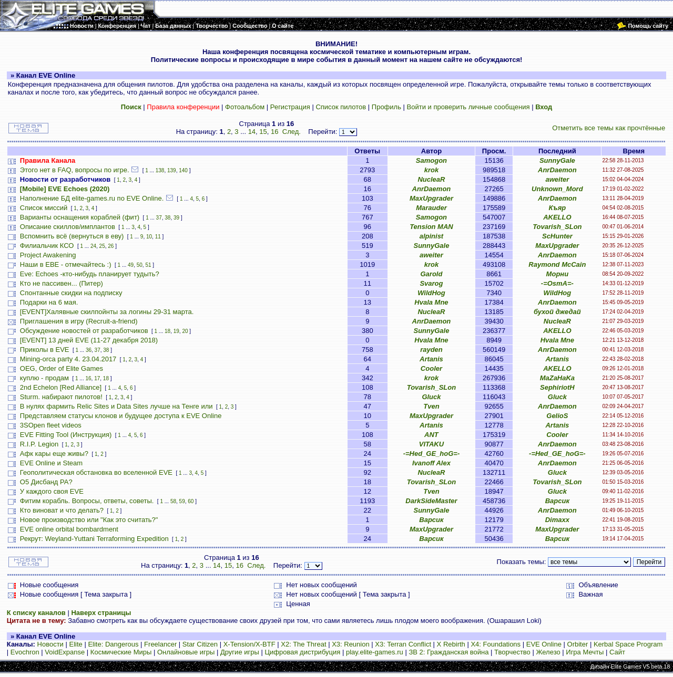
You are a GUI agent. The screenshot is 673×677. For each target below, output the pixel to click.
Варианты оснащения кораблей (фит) (79, 217)
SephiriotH (557, 387)
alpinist (432, 236)
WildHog (431, 293)
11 (158, 236)
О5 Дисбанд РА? (46, 482)
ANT (431, 435)
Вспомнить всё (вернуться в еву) (72, 236)
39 (176, 218)
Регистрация (290, 107)
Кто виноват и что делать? (62, 510)
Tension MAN (431, 227)
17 (97, 378)
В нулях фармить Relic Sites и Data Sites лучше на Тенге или (117, 406)
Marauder (431, 208)
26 (111, 246)
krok (431, 170)
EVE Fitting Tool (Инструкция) (66, 435)
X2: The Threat (303, 644)
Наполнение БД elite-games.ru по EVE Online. (92, 198)
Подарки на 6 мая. (49, 302)
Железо (548, 652)
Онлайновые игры (186, 652)
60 (190, 501)
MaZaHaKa (557, 378)
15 (263, 132)
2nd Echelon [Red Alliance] (60, 387)
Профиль (386, 107)
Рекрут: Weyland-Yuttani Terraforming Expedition (94, 539)
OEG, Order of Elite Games (61, 368)
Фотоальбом (244, 107)
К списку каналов (36, 613)
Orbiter (577, 644)
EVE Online (544, 644)
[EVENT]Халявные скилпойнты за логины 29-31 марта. (107, 312)
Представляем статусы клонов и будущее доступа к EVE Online (121, 416)
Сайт (617, 652)
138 (160, 170)
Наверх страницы (101, 613)
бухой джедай (557, 312)
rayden (431, 349)
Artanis (431, 359)
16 (274, 132)
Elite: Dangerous (113, 644)
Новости (50, 644)
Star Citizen (200, 644)
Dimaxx (557, 520)
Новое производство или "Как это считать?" (89, 520)
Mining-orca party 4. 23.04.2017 (68, 359)
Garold (431, 274)
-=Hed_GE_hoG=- (431, 453)
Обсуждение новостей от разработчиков (84, 331)
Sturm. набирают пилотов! (61, 397)
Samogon (431, 160)
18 (167, 331)
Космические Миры (120, 652)
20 (185, 331)
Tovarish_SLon (557, 227)
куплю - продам (44, 378)
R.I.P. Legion (39, 444)
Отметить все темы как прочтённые (608, 128)
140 (183, 170)
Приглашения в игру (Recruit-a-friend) (79, 321)
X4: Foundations (496, 644)
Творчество (512, 652)
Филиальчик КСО (47, 245)
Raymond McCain (557, 264)
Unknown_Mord (557, 189)
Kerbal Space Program (628, 644)
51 (148, 265)
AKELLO (557, 217)
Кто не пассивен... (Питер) (61, 283)
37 (159, 218)
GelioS (557, 416)
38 (167, 218)
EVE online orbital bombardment (69, 529)
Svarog (431, 283)
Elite (75, 644)
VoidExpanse (65, 652)
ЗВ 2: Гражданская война (448, 652)
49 (131, 265)
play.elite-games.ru (374, 652)
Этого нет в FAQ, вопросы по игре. (74, 170)
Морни (557, 274)
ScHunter (557, 236)
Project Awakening (48, 255)
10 (149, 236)
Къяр (557, 208)
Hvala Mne (431, 302)
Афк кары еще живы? (54, 453)
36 (88, 350)
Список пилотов (340, 107)
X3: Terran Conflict (403, 644)
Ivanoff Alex (431, 463)
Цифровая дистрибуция (302, 652)
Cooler (431, 368)
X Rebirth (451, 644)
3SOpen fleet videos (50, 425)
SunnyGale (557, 160)
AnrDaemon (557, 170)
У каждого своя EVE (52, 491)
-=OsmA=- (557, 283)
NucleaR (431, 179)
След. (291, 132)
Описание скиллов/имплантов (67, 227)
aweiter (557, 179)
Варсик (557, 501)
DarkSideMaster (431, 501)
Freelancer (160, 644)
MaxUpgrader (431, 198)
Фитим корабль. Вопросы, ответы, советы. (87, 501)
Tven (431, 406)
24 (93, 246)
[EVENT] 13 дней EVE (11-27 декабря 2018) (89, 340)
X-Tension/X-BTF (249, 644)
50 (139, 265)
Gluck (431, 397)
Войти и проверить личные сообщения (468, 107)
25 (102, 246)
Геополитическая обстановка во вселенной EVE (96, 472)
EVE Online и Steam (51, 463)
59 (182, 501)
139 (171, 170)
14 (252, 132)
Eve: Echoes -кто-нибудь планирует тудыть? (89, 274)
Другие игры (239, 652)
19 (176, 331)
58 (173, 501)
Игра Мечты (585, 652)
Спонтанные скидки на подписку (71, 293)
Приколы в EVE (44, 349)
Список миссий (44, 208)
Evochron (25, 652)
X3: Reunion (351, 644)
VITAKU (431, 444)
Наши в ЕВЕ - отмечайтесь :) (65, 264)
